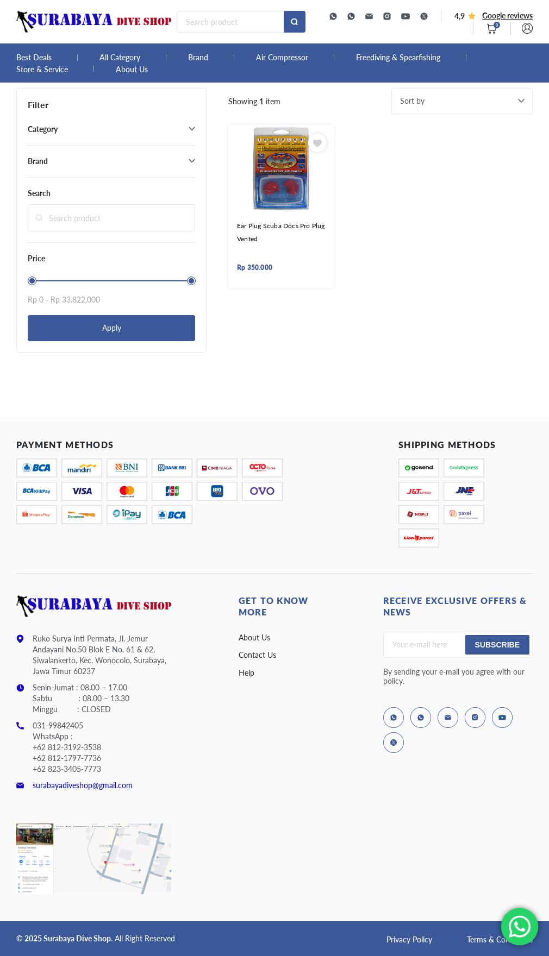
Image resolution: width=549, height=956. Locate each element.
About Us (132, 69)
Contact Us (257, 654)
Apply (111, 327)
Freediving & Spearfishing (398, 57)
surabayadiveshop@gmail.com (83, 785)
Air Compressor (282, 57)
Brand (198, 57)
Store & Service (42, 69)
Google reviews (507, 15)
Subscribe (497, 644)
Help (246, 672)
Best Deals (34, 57)
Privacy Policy (409, 939)
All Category (119, 57)
